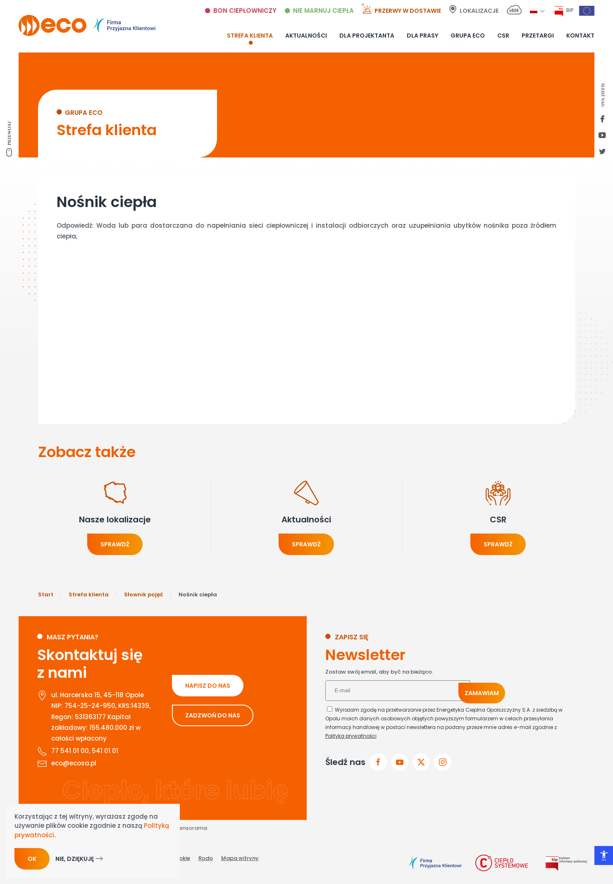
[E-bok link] (514, 10)
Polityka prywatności (351, 735)
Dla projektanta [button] (366, 35)
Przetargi (538, 35)
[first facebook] (602, 119)
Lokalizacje (479, 11)
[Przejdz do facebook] (378, 762)
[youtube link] (602, 136)
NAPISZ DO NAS (207, 685)
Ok (32, 859)
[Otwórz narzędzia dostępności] (603, 855)
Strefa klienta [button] (250, 35)
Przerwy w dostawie (407, 11)
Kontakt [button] (580, 35)
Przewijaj (9, 133)
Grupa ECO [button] (468, 35)
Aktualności (306, 35)
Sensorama (191, 828)
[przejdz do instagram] (442, 762)
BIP (570, 10)
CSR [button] (503, 35)
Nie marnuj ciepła (323, 10)
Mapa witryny (240, 858)
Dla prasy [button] (422, 35)
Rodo (205, 858)
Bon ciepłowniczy (245, 10)
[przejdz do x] (421, 762)
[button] (533, 10)
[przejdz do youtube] (399, 762)
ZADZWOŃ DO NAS (212, 715)
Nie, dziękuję (74, 859)
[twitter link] (602, 152)
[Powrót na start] (87, 25)
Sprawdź (114, 544)
